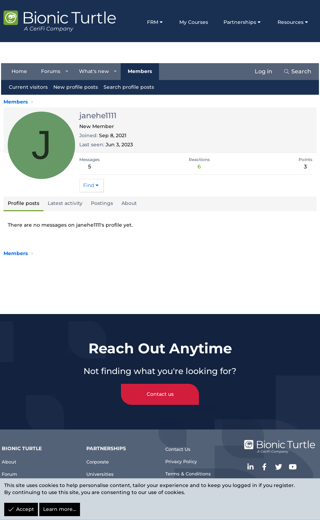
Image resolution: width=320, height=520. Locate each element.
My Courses (193, 22)
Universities (104, 467)
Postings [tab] (102, 203)
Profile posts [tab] (23, 203)
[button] (69, 71)
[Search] (295, 71)
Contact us (160, 386)
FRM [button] (152, 22)
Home (21, 71)
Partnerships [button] (240, 22)
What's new (96, 71)
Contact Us (181, 441)
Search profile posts (131, 87)
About (14, 453)
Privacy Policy (185, 455)
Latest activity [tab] (65, 203)
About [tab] (129, 203)
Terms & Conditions (192, 469)
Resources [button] (291, 22)
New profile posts (78, 87)
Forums (53, 71)
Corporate (102, 453)
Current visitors (30, 87)
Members (142, 71)
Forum (15, 467)
